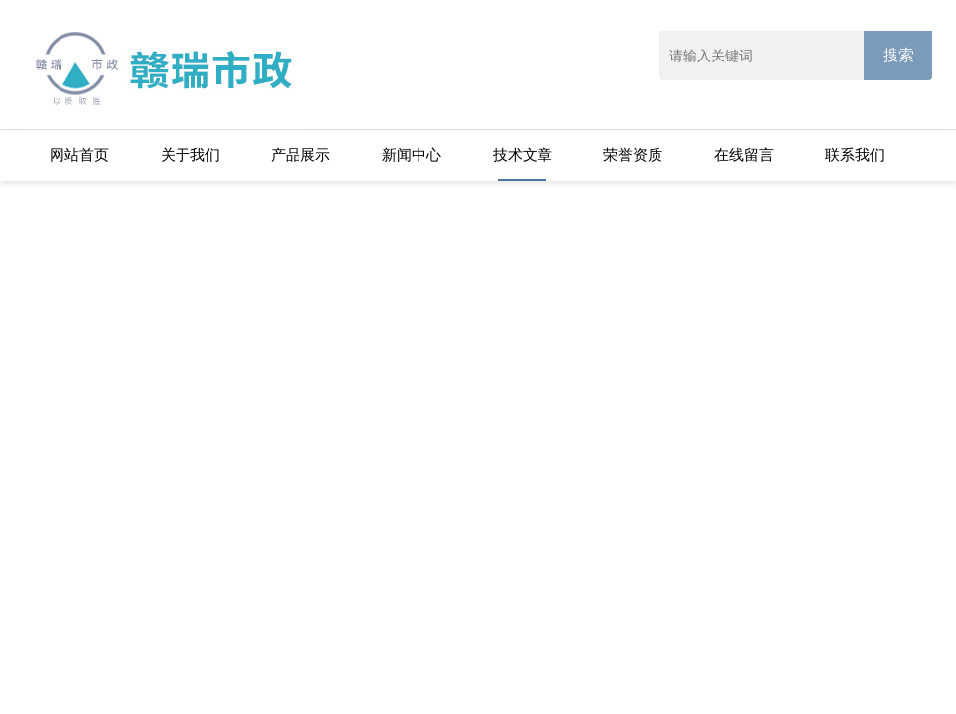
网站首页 (79, 154)
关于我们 (190, 154)
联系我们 (855, 154)
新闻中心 (411, 154)
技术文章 (522, 154)
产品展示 (300, 154)
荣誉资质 (632, 154)
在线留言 (744, 154)
